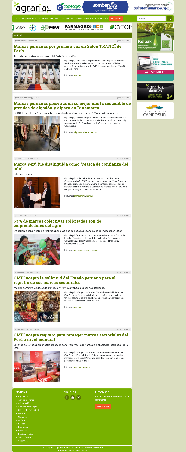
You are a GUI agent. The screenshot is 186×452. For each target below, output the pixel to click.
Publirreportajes (25, 434)
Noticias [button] (54, 18)
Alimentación (24, 403)
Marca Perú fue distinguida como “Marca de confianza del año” (71, 166)
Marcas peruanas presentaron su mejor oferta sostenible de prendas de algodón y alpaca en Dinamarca (72, 105)
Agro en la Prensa (26, 400)
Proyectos (23, 430)
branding (86, 367)
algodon (78, 132)
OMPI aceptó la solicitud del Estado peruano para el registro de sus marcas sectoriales (65, 280)
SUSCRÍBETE (103, 406)
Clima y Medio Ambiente (29, 410)
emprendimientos (82, 250)
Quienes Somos (29, 18)
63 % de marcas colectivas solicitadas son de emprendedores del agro (57, 223)
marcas (77, 75)
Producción (23, 427)
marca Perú (79, 196)
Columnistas (23, 440)
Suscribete (116, 18)
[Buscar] (151, 18)
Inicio (18, 18)
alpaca (86, 132)
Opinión (21, 420)
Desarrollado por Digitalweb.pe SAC (72, 450)
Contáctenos (101, 18)
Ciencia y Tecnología (27, 406)
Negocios (22, 417)
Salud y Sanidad (25, 437)
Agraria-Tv (23, 396)
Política (21, 423)
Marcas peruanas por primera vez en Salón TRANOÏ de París (67, 48)
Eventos (22, 413)
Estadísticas (67, 18)
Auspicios (88, 18)
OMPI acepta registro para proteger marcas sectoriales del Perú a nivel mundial (71, 337)
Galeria (78, 18)
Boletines (43, 18)
